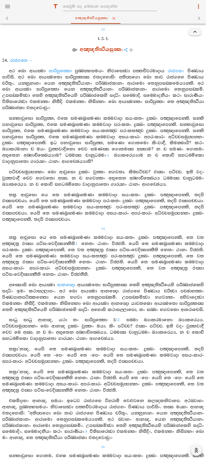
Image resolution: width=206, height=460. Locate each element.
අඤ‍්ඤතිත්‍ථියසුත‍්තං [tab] (104, 18)
